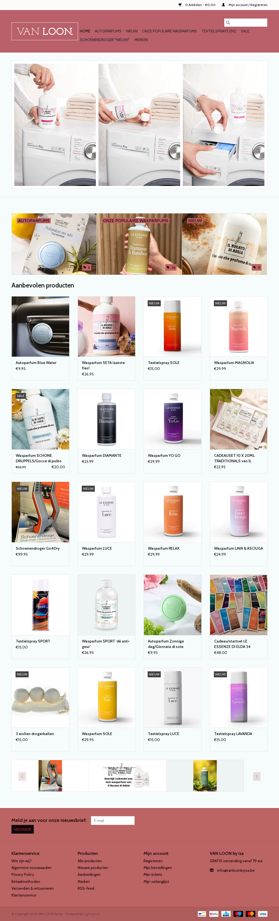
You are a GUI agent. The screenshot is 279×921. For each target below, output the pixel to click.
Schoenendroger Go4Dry (38, 548)
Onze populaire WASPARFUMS (169, 31)
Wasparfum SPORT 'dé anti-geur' (106, 644)
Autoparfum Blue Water (36, 362)
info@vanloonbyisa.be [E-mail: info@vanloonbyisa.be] (235, 870)
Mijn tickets (153, 874)
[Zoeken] (246, 22)
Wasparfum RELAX (164, 548)
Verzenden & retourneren (32, 888)
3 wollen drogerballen (35, 733)
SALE (245, 31)
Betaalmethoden (25, 881)
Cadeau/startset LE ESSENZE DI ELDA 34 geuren (232, 644)
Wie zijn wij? (21, 860)
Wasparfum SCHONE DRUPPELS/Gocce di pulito (39, 458)
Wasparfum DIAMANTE (102, 455)
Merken (141, 39)
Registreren (153, 860)
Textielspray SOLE (164, 362)
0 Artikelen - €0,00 (197, 5)
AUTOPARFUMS (108, 31)
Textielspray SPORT (33, 641)
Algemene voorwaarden (31, 867)
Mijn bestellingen (158, 867)
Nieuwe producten (93, 867)
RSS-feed (86, 888)
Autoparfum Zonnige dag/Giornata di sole (166, 644)
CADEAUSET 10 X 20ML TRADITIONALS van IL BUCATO (234, 458)
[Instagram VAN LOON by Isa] (263, 820)
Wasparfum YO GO (164, 455)
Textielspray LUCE (163, 733)
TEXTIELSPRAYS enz (219, 31)
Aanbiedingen (89, 874)
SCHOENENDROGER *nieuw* (105, 39)
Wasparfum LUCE (97, 548)
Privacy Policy (22, 874)
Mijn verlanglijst (156, 881)
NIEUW (132, 31)
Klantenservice (23, 895)
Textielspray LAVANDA (233, 733)
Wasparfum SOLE (97, 733)
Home (85, 31)
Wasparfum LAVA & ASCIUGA (238, 548)
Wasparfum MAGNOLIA (234, 362)
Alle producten (90, 860)
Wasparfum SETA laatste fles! (103, 365)
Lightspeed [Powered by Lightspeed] (92, 914)
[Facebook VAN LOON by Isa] (253, 820)
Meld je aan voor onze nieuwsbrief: (49, 820)
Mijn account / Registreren (245, 5)
